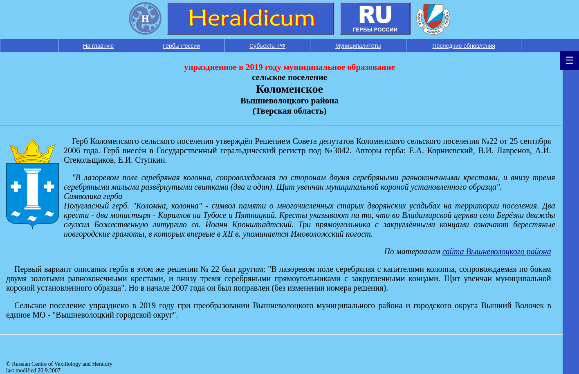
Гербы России (181, 46)
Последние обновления (463, 46)
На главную (98, 46)
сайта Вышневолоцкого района (496, 251)
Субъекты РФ (267, 46)
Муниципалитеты (358, 46)
